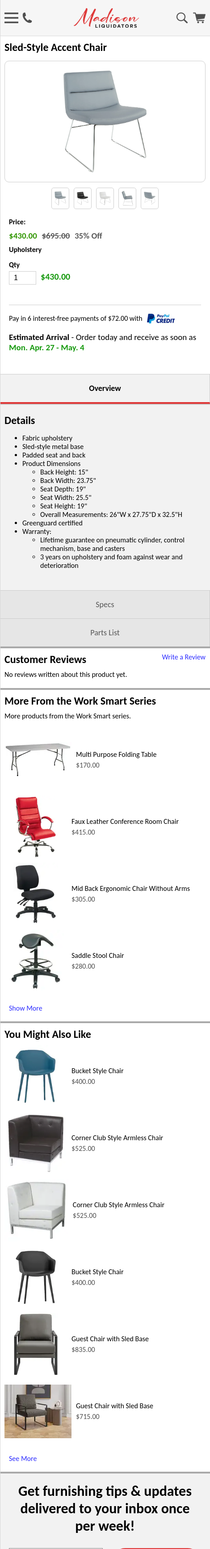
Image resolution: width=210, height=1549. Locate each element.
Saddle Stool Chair (97, 978)
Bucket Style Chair (97, 1093)
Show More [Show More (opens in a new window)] (25, 1030)
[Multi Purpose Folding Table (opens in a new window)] (37, 797)
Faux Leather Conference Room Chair (125, 844)
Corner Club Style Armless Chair (117, 1160)
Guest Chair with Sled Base (110, 1361)
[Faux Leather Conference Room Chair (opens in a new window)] (36, 878)
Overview (105, 411)
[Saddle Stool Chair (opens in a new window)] (35, 1012)
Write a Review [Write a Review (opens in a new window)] (184, 679)
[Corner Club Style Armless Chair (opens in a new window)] (35, 1194)
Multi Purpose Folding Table (116, 776)
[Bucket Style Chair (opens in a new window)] (35, 1127)
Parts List (105, 655)
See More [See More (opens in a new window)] (23, 1481)
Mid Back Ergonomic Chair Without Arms (130, 911)
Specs (105, 627)
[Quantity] (22, 300)
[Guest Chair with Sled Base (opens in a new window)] (36, 1395)
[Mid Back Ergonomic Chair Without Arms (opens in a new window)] (35, 945)
